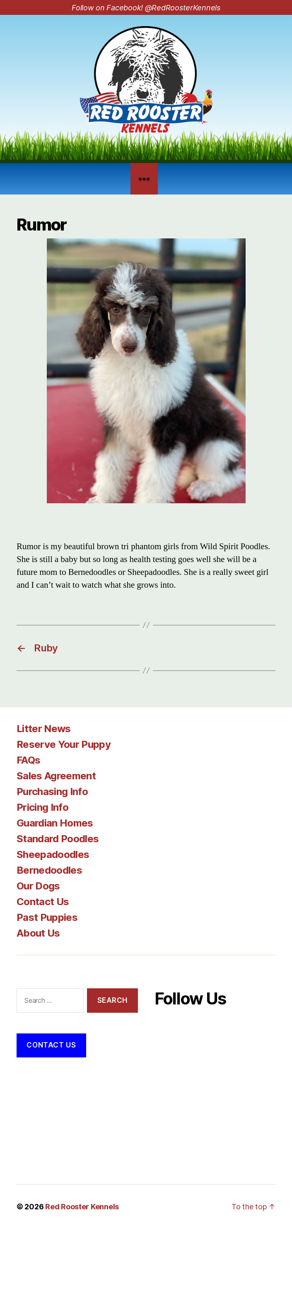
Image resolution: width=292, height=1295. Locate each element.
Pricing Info (42, 807)
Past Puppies (47, 917)
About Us (38, 933)
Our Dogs (38, 886)
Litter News (44, 729)
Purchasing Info (52, 792)
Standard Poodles (58, 839)
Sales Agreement (56, 776)
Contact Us (43, 902)
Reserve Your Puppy (64, 744)
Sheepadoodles (53, 854)
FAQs (28, 760)
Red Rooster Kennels (82, 1206)
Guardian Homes (55, 823)
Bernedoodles (49, 870)
